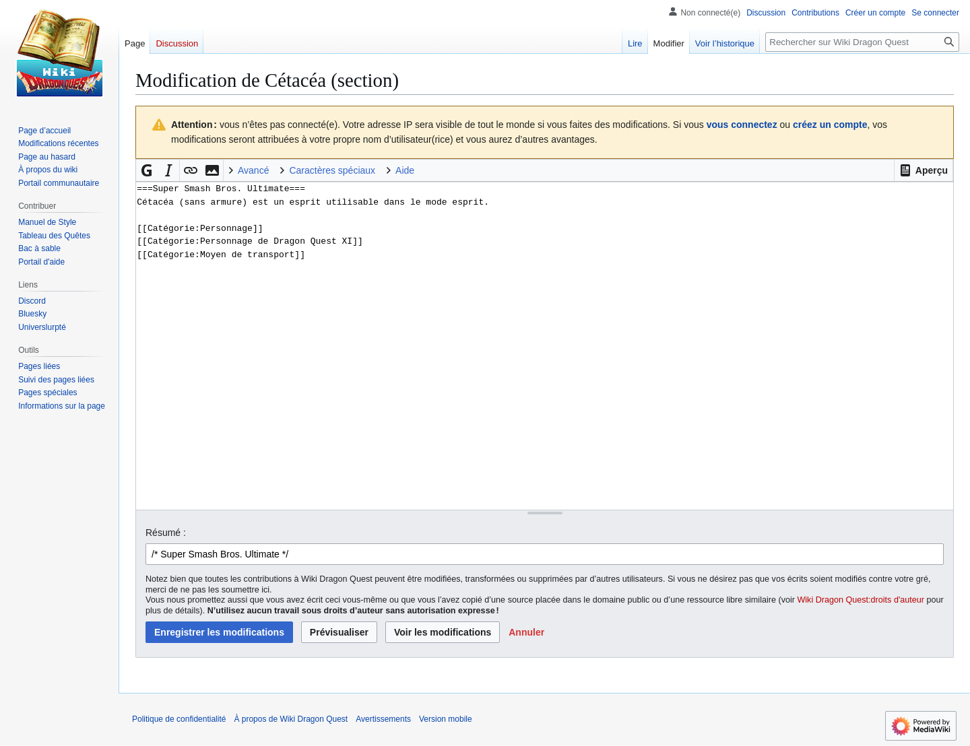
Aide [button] (404, 170)
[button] (923, 170)
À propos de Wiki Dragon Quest (291, 719)
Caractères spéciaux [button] (332, 170)
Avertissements (383, 719)
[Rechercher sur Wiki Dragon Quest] (862, 42)
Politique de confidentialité (179, 719)
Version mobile (445, 719)
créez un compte (830, 124)
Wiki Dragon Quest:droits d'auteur (860, 600)
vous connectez (742, 124)
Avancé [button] (253, 170)
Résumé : (166, 532)
